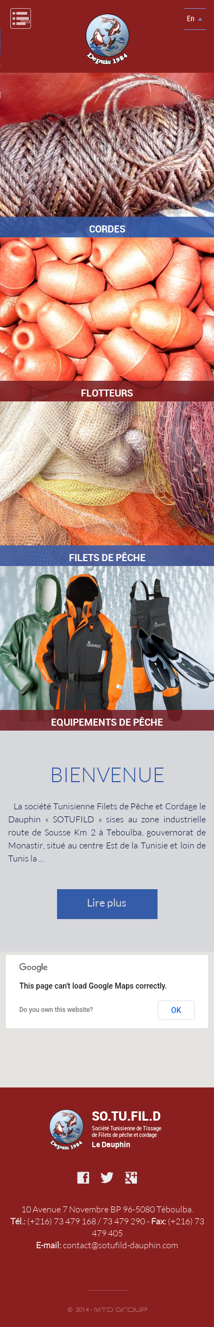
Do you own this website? (56, 1010)
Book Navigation (26, 21)
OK (176, 1010)
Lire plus (107, 902)
